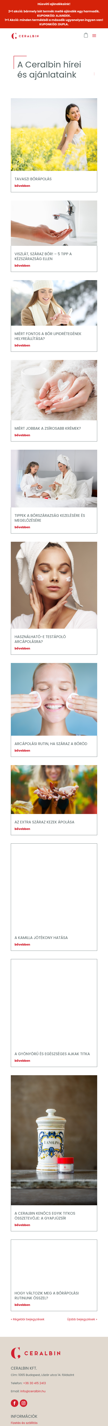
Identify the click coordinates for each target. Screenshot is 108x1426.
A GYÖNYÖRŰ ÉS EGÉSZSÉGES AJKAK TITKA (52, 1053)
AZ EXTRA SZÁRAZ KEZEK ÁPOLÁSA (44, 822)
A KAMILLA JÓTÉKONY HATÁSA (41, 937)
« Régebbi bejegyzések (27, 1319)
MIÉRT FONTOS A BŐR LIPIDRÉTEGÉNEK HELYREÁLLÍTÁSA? (48, 336)
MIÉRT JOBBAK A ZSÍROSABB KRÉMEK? (48, 428)
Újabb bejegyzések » (82, 1319)
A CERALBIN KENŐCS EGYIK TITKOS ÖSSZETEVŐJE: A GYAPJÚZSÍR (45, 1216)
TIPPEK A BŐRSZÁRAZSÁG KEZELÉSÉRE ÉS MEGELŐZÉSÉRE (50, 518)
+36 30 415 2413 (34, 1383)
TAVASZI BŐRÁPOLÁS (33, 179)
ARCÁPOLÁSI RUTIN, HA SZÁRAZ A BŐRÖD (51, 743)
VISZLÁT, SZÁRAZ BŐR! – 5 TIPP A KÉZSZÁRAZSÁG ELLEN (43, 256)
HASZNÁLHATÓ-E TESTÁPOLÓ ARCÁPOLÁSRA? (40, 639)
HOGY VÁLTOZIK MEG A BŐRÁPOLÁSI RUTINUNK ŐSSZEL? (47, 1296)
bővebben (22, 186)
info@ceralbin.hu (33, 1391)
